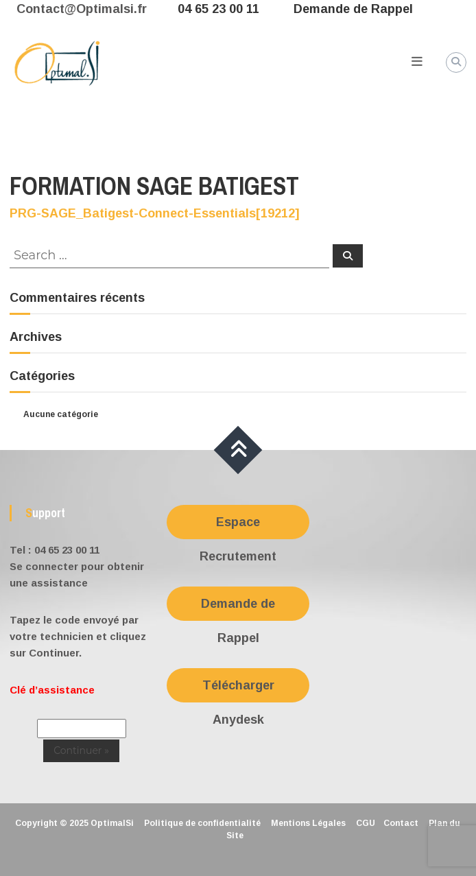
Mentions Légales (308, 823)
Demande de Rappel (353, 9)
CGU (365, 823)
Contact (400, 823)
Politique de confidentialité (202, 823)
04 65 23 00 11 (218, 9)
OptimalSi (112, 823)
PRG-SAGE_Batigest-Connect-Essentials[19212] (155, 213)
